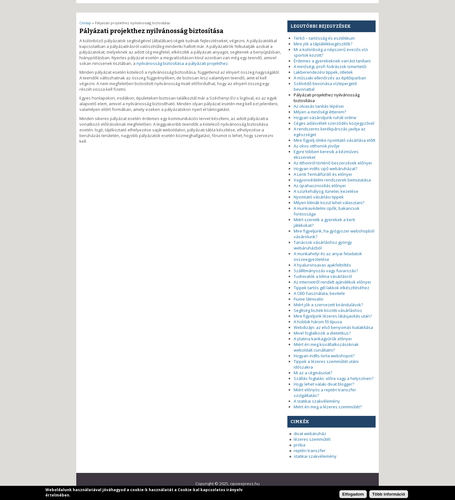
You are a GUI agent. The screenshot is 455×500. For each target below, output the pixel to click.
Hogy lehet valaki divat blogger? (324, 384)
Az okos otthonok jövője (317, 146)
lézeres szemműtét (312, 439)
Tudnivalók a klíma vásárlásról (323, 276)
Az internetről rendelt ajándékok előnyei (332, 282)
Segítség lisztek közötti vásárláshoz (328, 310)
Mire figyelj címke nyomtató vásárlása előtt (334, 140)
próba (299, 445)
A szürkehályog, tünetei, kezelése (326, 191)
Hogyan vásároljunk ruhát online (325, 117)
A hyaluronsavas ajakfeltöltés (322, 265)
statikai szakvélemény (315, 456)
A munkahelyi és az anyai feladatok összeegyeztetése (328, 256)
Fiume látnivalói (308, 299)
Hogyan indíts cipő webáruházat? (325, 168)
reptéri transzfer (309, 450)
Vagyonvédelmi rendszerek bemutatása (332, 180)
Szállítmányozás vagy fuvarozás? (326, 270)
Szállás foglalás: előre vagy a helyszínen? (333, 378)
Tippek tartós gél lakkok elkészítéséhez (331, 287)
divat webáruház (310, 433)
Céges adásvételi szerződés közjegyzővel (334, 123)
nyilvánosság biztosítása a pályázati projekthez (182, 63)
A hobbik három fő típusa (318, 322)
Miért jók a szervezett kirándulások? (328, 304)
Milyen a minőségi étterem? (320, 112)
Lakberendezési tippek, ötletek (323, 72)
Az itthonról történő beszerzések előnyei (333, 163)
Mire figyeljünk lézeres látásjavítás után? (333, 316)
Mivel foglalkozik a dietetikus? (322, 333)
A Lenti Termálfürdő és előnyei (323, 174)
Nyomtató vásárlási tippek (319, 197)
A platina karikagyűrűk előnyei (323, 339)
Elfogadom (353, 495)
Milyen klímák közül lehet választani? (329, 202)
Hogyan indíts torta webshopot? (324, 356)
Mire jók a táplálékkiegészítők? (323, 44)
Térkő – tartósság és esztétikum (324, 38)
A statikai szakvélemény (317, 401)
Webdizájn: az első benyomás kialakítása (333, 327)
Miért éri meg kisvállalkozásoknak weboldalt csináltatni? (326, 347)
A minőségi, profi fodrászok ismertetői (330, 66)
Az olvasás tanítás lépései (319, 106)
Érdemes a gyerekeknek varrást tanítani (332, 61)
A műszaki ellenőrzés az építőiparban (330, 78)
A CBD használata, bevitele (319, 293)
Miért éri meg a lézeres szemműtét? (328, 407)
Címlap (85, 22)
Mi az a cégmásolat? (313, 373)
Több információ (388, 495)
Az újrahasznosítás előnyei (320, 185)
